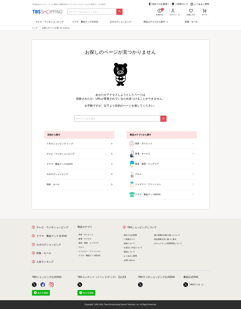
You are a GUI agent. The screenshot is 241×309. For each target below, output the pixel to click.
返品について (129, 252)
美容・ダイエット (161, 143)
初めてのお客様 (130, 235)
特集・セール (191, 22)
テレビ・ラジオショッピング (50, 22)
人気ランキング (45, 261)
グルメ (161, 174)
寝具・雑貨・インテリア (161, 164)
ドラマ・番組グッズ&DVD (161, 194)
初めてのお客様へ (159, 4)
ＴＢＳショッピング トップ (79, 143)
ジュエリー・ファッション (161, 184)
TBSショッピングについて (142, 227)
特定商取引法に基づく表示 (165, 239)
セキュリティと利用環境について (168, 243)
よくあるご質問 (199, 4)
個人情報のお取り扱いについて (167, 235)
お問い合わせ (129, 260)
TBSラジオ (191, 284)
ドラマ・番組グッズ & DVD (51, 236)
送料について (129, 243)
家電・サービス (161, 153)
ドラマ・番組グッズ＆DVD (85, 22)
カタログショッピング (120, 22)
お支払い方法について (133, 248)
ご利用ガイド (180, 4)
